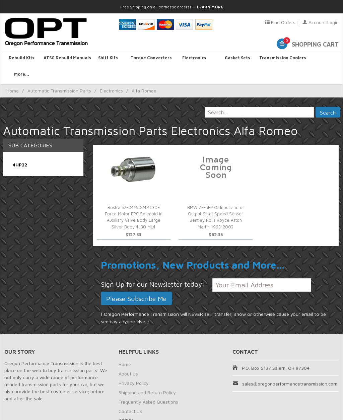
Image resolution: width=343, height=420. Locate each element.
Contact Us (130, 395)
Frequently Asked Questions (148, 386)
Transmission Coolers (278, 59)
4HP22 (19, 148)
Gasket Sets (235, 59)
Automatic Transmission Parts (59, 74)
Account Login (320, 22)
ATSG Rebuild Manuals (64, 59)
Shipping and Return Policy (147, 376)
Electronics (193, 59)
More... (321, 59)
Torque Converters (150, 59)
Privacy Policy (134, 367)
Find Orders (280, 22)
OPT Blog (128, 404)
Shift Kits (107, 59)
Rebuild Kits (21, 59)
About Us (128, 357)
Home (12, 74)
